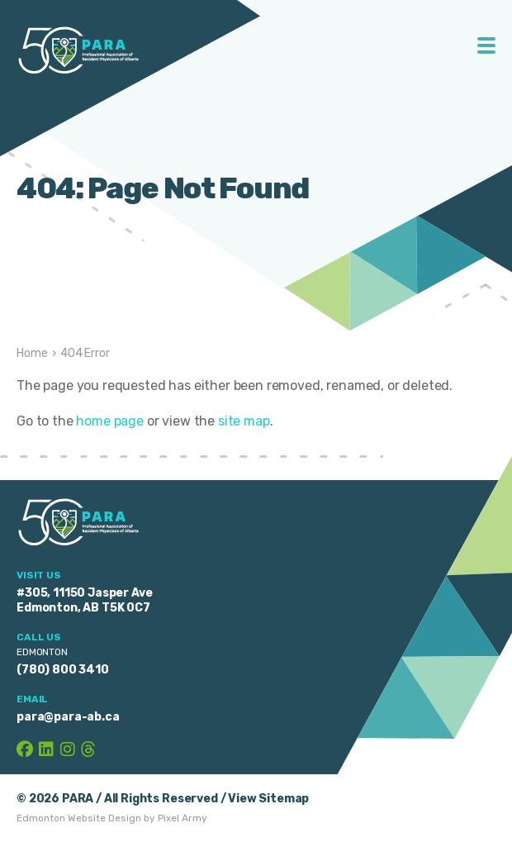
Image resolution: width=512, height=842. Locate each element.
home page (110, 421)
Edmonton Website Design (79, 818)
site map (244, 421)
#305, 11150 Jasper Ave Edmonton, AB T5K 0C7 (84, 600)
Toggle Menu (486, 45)
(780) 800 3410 (63, 670)
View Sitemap (268, 799)
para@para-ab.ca (68, 717)
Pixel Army (182, 818)
